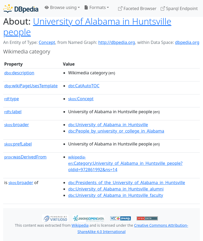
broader (16, 125)
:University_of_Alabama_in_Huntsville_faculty (115, 195)
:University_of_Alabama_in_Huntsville (108, 125)
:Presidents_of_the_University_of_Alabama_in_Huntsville (126, 182)
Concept (47, 42)
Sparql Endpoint (179, 8)
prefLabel (18, 144)
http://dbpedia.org (116, 42)
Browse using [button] (61, 7)
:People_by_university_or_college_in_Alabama (116, 131)
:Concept (81, 99)
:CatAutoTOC (83, 86)
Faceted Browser (137, 8)
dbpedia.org (187, 42)
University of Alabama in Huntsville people (87, 26)
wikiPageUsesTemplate (31, 86)
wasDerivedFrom (25, 157)
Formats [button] (95, 7)
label (13, 112)
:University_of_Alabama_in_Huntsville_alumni (116, 189)
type (11, 99)
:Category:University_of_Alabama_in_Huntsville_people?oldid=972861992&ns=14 (125, 163)
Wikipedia (80, 225)
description (19, 73)
